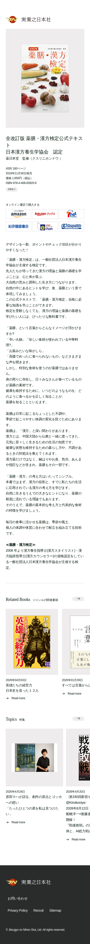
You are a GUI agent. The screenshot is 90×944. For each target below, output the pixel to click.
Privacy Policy (18, 910)
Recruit (38, 910)
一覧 (78, 599)
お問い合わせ (17, 898)
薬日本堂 (12, 158)
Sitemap (55, 910)
